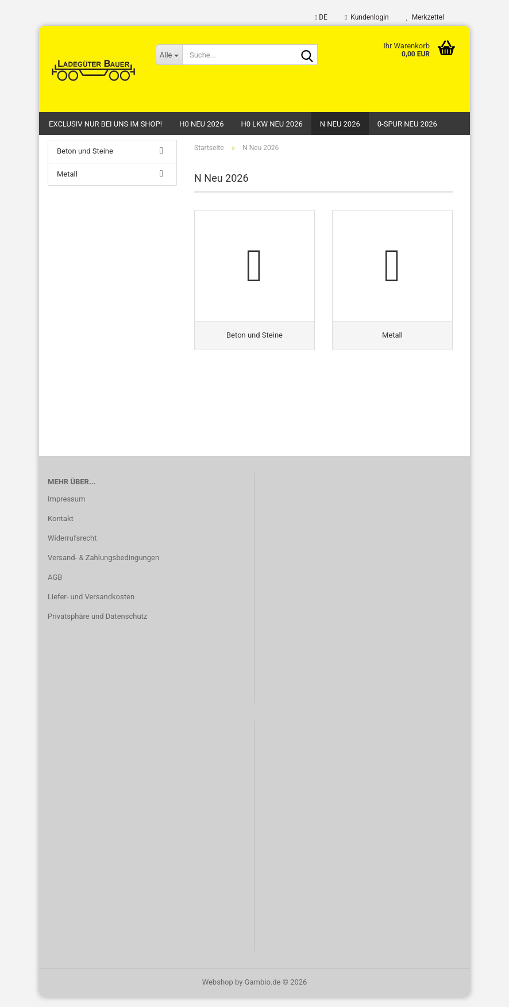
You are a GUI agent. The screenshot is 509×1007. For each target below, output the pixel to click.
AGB (55, 587)
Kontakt (61, 528)
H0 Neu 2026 (201, 124)
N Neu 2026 (340, 124)
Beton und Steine (85, 160)
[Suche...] (169, 54)
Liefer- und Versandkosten (91, 606)
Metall (67, 183)
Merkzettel (425, 17)
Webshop (217, 991)
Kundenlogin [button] (367, 17)
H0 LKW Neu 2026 (271, 124)
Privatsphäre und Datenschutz (97, 626)
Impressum (66, 508)
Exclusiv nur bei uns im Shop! (105, 124)
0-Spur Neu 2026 (407, 124)
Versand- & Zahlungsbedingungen (103, 567)
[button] (321, 17)
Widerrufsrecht (72, 547)
